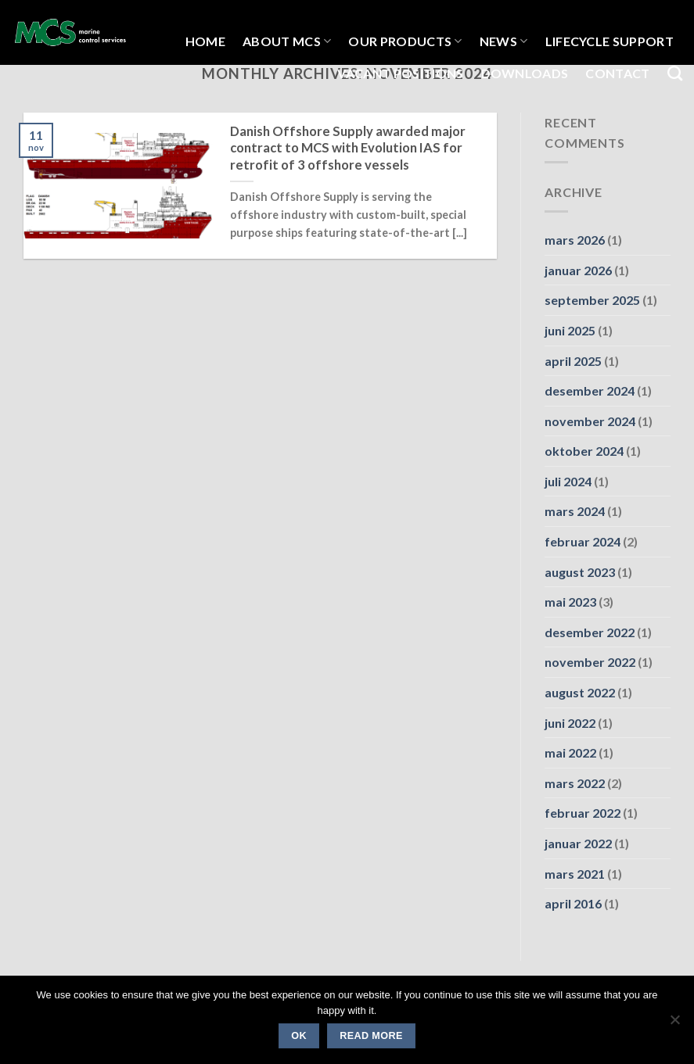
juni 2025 (570, 330)
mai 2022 (570, 752)
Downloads (525, 73)
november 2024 (590, 421)
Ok (299, 1035)
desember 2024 (590, 390)
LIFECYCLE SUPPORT (609, 41)
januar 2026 (578, 270)
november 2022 (590, 661)
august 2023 (580, 571)
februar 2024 (582, 541)
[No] (674, 1024)
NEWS (504, 41)
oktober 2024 (584, 450)
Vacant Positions (400, 73)
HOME (205, 41)
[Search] (674, 73)
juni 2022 (570, 722)
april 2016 (573, 903)
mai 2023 (570, 601)
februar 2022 (582, 812)
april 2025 (573, 360)
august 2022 (580, 692)
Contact (617, 73)
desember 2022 (590, 632)
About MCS (287, 41)
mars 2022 (575, 783)
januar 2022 (578, 843)
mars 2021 (575, 873)
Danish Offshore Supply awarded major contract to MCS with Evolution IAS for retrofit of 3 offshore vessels (348, 148)
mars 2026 (575, 239)
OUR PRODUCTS (405, 41)
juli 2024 (568, 481)
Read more (371, 1035)
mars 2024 (575, 510)
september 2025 (592, 299)
